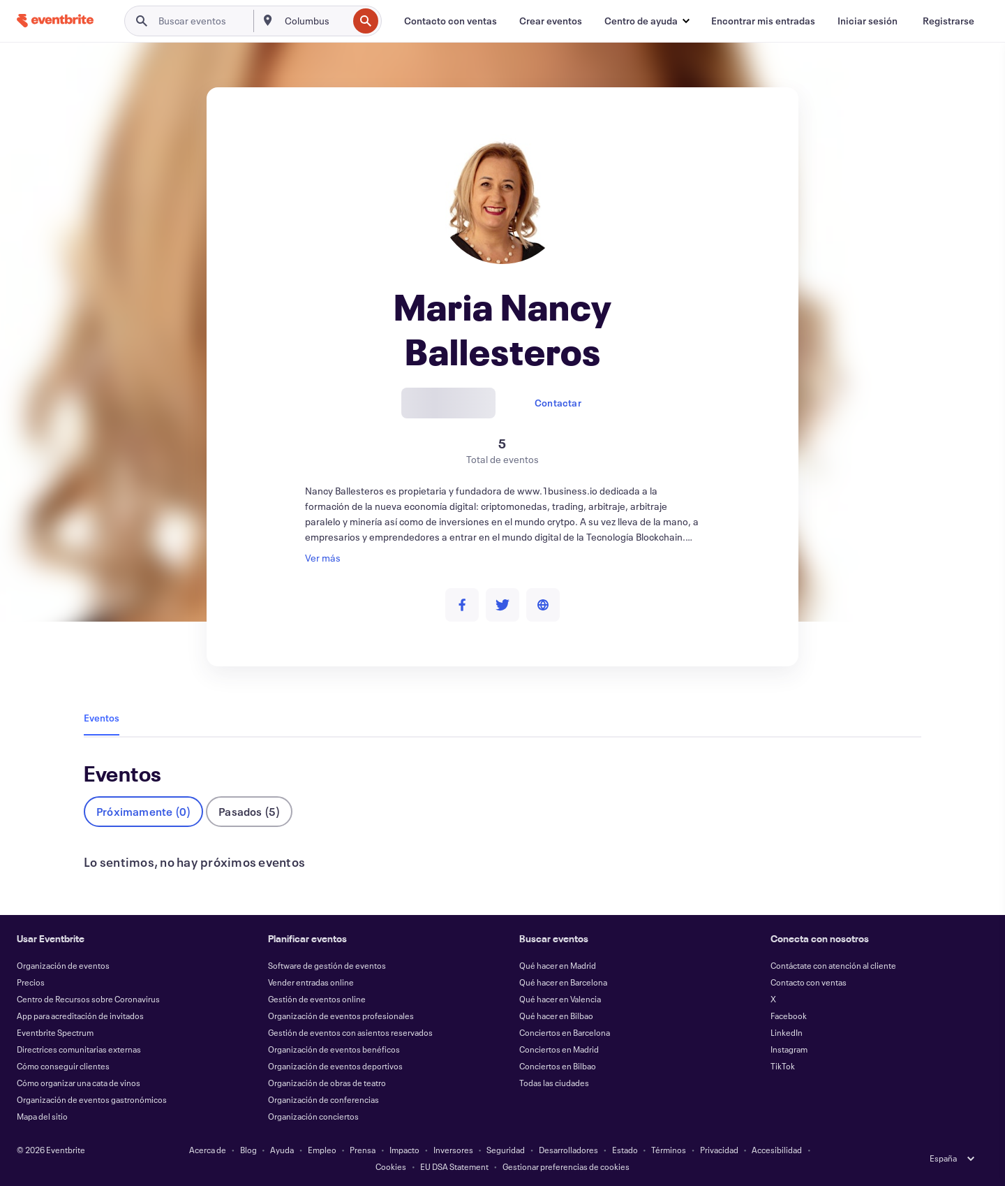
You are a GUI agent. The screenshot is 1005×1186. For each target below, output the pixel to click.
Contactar (558, 402)
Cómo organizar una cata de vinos (78, 1082)
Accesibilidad (777, 1149)
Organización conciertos (313, 1116)
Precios (31, 982)
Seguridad (505, 1149)
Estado (625, 1149)
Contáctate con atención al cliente (833, 965)
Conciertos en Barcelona (564, 1032)
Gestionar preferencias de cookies (566, 1166)
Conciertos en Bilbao (557, 1065)
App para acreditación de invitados (80, 1015)
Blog (248, 1149)
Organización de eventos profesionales (341, 1015)
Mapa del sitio (42, 1116)
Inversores (453, 1149)
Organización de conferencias (323, 1099)
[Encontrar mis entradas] (763, 21)
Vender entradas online (311, 982)
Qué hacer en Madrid (557, 965)
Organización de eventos (63, 965)
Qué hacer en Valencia (560, 998)
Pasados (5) (249, 811)
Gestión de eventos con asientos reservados (350, 1032)
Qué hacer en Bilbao (556, 1015)
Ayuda (282, 1149)
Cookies (390, 1166)
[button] (646, 21)
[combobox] (315, 21)
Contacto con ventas (808, 982)
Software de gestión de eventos (327, 965)
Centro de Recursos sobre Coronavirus (88, 998)
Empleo (322, 1149)
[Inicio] (55, 20)
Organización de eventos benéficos (334, 1049)
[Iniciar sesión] (867, 21)
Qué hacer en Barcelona (563, 982)
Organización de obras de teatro (327, 1082)
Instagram (788, 1049)
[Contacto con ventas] (450, 21)
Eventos (101, 717)
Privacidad (719, 1149)
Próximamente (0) (143, 811)
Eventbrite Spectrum (55, 1032)
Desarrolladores (568, 1149)
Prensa (362, 1149)
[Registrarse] (948, 21)
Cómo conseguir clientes (63, 1065)
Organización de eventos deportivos (335, 1065)
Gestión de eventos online (317, 998)
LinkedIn (786, 1032)
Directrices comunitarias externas (79, 1049)
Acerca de (207, 1149)
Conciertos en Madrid (559, 1049)
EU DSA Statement (454, 1166)
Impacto (404, 1149)
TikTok (782, 1065)
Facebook (788, 1015)
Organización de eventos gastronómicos (92, 1099)
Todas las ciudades (554, 1082)
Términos (668, 1149)
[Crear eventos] (550, 21)
